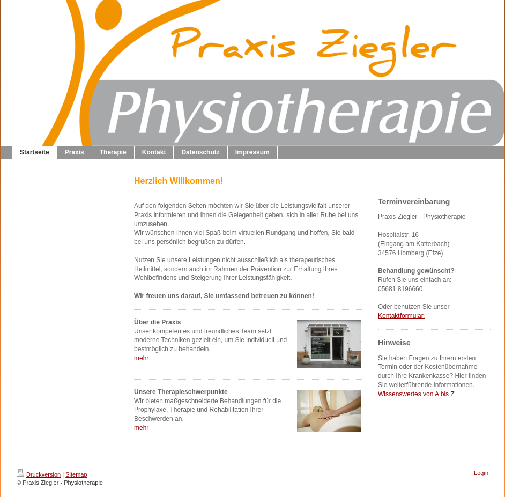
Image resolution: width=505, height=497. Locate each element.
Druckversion (39, 474)
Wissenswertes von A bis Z (416, 394)
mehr (141, 358)
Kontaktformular (400, 316)
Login (481, 473)
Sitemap (76, 474)
